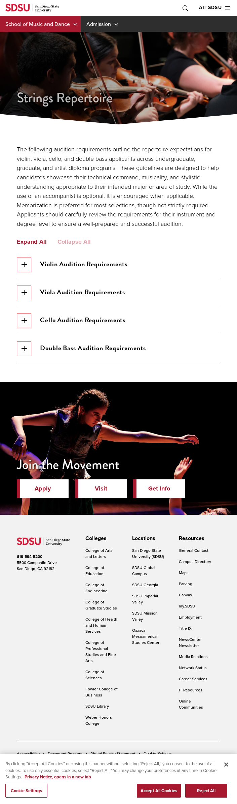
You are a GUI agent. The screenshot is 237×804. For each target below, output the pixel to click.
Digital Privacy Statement (112, 753)
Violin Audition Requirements (72, 265)
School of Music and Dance (37, 24)
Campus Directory (195, 561)
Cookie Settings (158, 753)
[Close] (226, 768)
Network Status (193, 668)
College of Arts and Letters (99, 553)
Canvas (185, 595)
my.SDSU (187, 606)
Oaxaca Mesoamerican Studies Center (145, 636)
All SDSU (214, 7)
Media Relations (193, 656)
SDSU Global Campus (143, 570)
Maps (184, 572)
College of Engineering (96, 588)
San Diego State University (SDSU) (148, 553)
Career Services (193, 679)
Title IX (185, 628)
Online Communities (191, 704)
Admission (98, 24)
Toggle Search (185, 8)
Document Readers (65, 753)
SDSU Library (97, 706)
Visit (101, 488)
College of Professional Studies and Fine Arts (100, 651)
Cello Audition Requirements (71, 321)
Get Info (159, 488)
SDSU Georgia (145, 585)
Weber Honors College (98, 720)
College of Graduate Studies (101, 605)
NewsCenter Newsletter (190, 642)
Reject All (206, 794)
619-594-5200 (29, 557)
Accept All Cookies (159, 794)
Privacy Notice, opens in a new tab (58, 780)
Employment (190, 617)
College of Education (94, 570)
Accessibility (28, 753)
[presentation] (95, 538)
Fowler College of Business (101, 692)
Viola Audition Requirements (71, 293)
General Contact (193, 550)
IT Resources (190, 690)
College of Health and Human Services (101, 625)
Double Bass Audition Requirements (81, 348)
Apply (43, 488)
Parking (185, 584)
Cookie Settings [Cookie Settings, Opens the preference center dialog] (26, 794)
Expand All (32, 242)
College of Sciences (94, 675)
